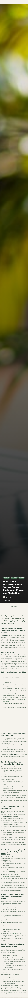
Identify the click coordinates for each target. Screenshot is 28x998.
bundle (14, 933)
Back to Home (6, 2)
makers (14, 753)
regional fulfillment (12, 992)
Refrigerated (6, 774)
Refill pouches (6, 876)
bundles (10, 697)
